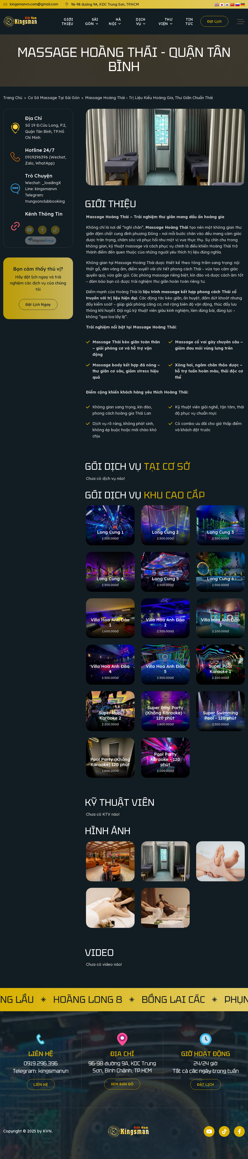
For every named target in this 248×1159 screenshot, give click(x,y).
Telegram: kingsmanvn (40, 1071)
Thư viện (165, 21)
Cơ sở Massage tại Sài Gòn (53, 97)
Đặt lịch (214, 21)
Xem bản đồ (122, 1084)
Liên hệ (40, 1084)
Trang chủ (12, 97)
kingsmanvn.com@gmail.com (30, 4)
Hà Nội (115, 21)
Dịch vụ (140, 21)
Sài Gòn (91, 21)
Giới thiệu (67, 21)
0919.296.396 (41, 1063)
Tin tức (189, 21)
